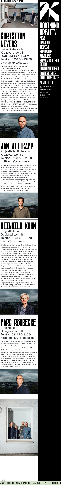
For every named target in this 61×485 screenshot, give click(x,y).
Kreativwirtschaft (45, 89)
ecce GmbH (20, 95)
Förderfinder (48, 73)
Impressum (43, 95)
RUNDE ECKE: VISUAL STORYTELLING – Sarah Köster (21, 482)
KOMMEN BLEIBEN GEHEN (49, 62)
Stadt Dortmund (45, 94)
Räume (42, 91)
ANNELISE (45, 56)
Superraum (46, 51)
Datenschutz (44, 97)
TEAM (41, 87)
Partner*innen (44, 92)
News (42, 38)
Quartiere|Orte (49, 78)
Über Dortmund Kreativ (47, 86)
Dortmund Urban (49, 68)
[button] (3, 481)
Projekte (45, 42)
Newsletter (46, 82)
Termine (44, 47)
